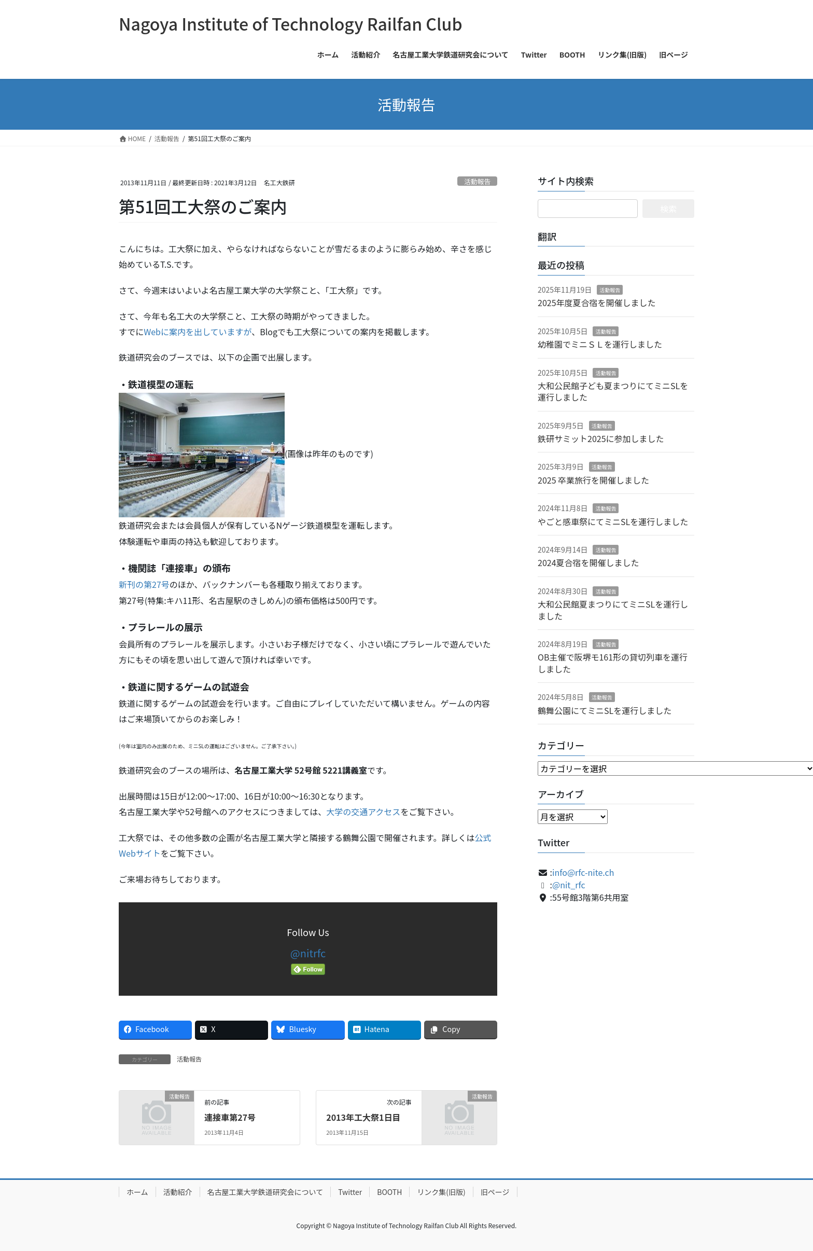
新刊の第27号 (144, 584)
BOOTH (389, 1192)
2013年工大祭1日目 (363, 1117)
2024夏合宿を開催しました (588, 562)
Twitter (350, 1192)
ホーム (137, 1192)
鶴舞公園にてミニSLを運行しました (604, 710)
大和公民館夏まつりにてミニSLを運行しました (613, 610)
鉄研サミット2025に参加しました (601, 438)
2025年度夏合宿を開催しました (597, 302)
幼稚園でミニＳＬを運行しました (600, 344)
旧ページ (495, 1192)
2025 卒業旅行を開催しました (593, 480)
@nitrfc (308, 952)
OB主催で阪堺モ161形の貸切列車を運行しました (613, 663)
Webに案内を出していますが (197, 331)
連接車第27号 (230, 1117)
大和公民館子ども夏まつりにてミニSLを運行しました (613, 391)
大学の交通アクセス (363, 811)
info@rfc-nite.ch (583, 872)
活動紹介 (177, 1192)
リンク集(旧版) (441, 1192)
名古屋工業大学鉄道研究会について (265, 1192)
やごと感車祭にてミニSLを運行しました (613, 521)
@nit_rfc (568, 884)
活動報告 (477, 181)
